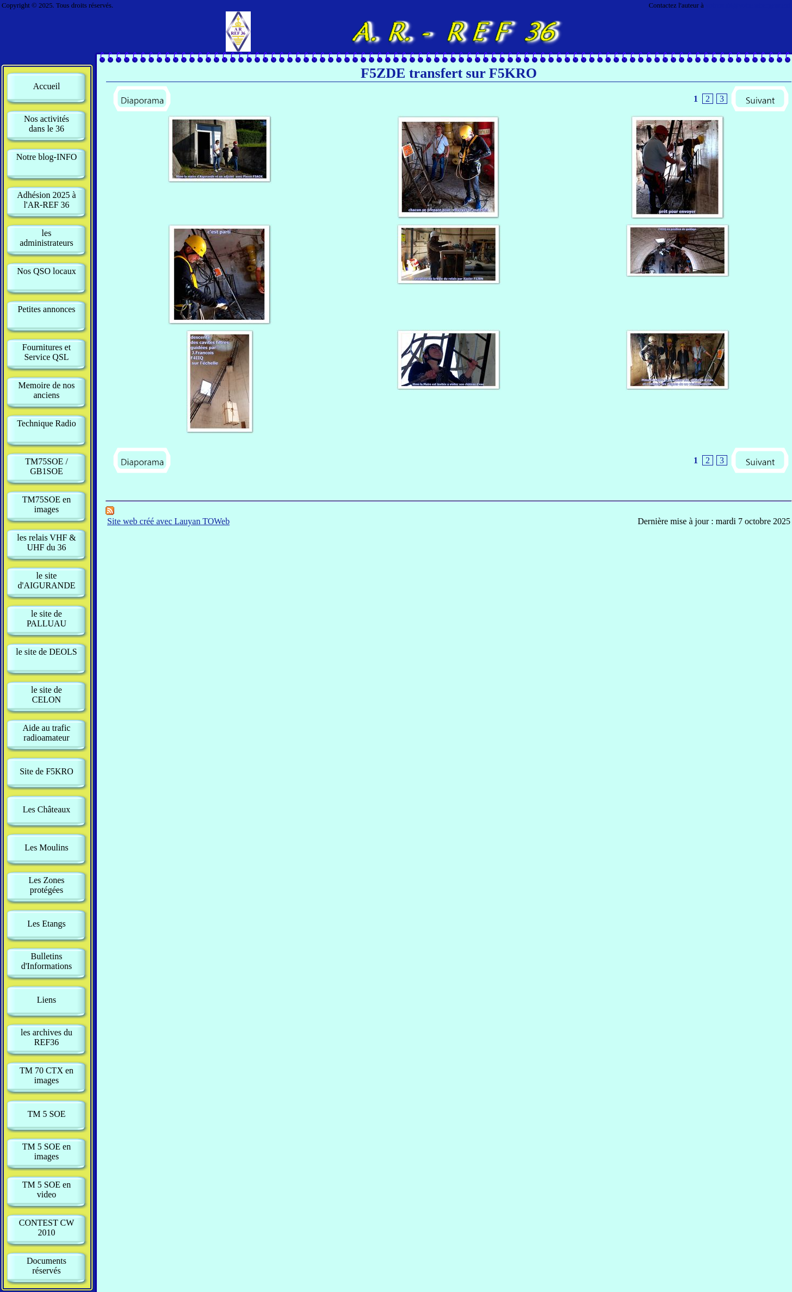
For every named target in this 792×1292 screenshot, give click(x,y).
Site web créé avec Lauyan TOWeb (168, 521)
